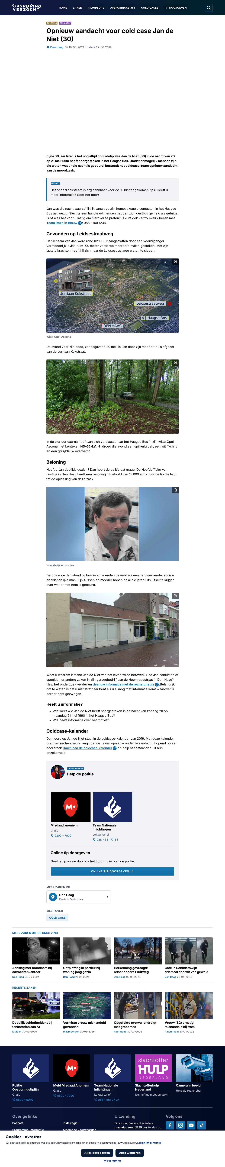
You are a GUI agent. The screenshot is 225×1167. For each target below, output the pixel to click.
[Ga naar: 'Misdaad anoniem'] (71, 815)
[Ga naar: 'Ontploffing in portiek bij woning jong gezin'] (87, 957)
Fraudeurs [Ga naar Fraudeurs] (96, 7)
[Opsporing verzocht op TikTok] (201, 1125)
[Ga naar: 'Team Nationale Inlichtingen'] (112, 1078)
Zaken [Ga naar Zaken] (77, 7)
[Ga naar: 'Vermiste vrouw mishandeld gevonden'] (87, 1012)
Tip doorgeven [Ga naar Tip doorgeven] (175, 7)
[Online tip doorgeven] (112, 871)
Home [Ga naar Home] (63, 7)
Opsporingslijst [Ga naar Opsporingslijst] (123, 7)
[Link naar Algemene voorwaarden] (86, 1130)
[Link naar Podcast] (36, 1123)
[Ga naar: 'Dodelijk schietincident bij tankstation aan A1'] (36, 1012)
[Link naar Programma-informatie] (36, 1130)
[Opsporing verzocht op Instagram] (180, 1125)
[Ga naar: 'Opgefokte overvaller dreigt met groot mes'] (138, 1012)
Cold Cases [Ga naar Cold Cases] (150, 7)
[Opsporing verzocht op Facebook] (170, 1125)
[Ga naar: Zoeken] (209, 8)
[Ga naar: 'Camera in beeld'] (194, 1073)
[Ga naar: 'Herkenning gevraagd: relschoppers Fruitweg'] (138, 957)
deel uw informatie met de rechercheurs (123, 684)
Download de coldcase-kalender (87, 748)
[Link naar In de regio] (86, 1123)
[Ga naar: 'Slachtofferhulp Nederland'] (153, 1075)
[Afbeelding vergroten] (175, 261)
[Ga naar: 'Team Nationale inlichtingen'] (113, 817)
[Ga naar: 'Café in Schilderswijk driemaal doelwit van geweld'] (189, 957)
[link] (78, 896)
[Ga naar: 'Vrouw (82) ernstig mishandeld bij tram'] (189, 1012)
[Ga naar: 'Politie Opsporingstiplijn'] (30, 1078)
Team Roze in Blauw (61, 223)
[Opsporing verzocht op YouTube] (191, 1125)
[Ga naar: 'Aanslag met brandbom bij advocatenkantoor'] (36, 957)
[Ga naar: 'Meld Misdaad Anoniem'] (71, 1076)
